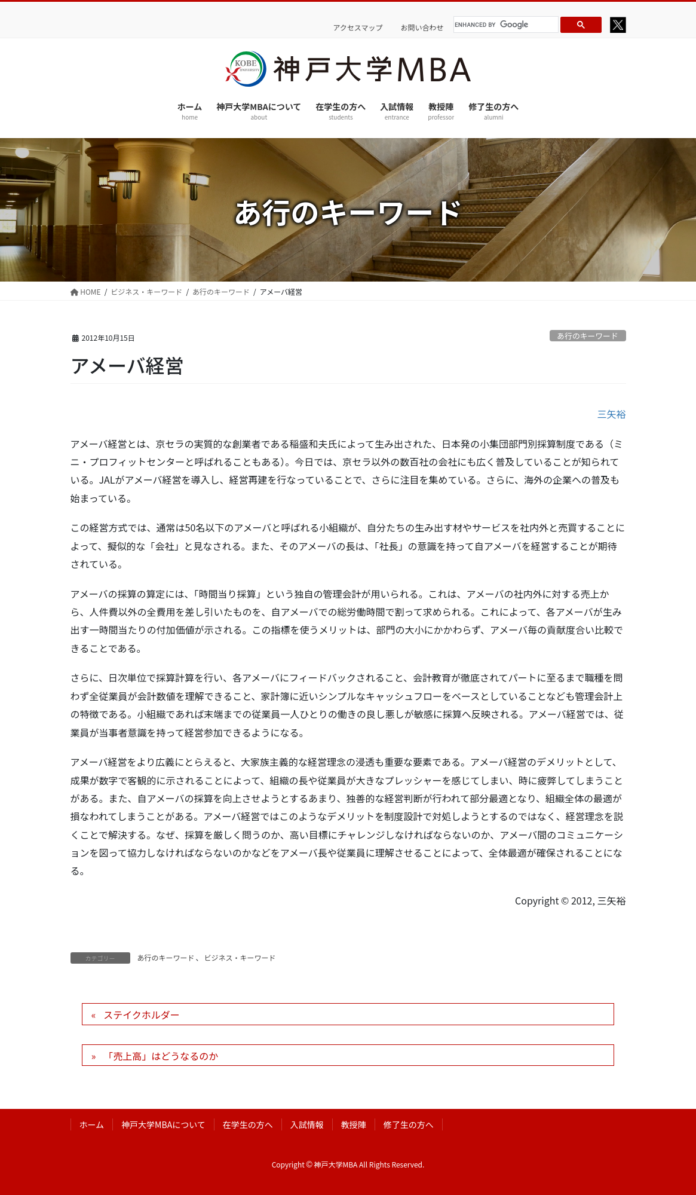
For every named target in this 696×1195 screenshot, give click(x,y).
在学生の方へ (248, 1124)
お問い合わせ (421, 27)
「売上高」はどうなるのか (160, 1056)
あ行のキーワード (587, 335)
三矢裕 (611, 414)
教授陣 (353, 1124)
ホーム (92, 1124)
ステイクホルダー (141, 1014)
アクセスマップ (357, 27)
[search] (504, 24)
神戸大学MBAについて (163, 1124)
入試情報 (307, 1124)
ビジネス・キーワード (240, 957)
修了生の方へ (409, 1124)
